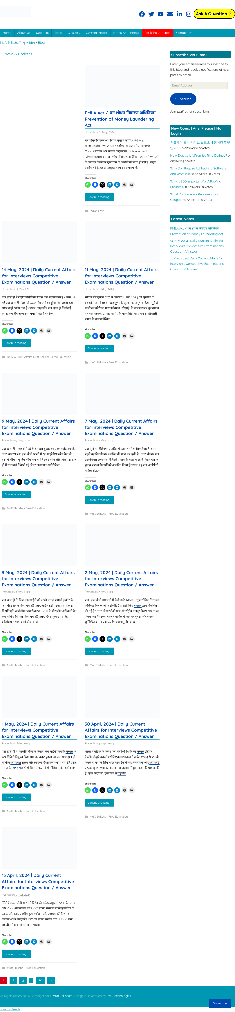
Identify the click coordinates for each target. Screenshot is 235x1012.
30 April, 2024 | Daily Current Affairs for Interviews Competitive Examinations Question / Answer (121, 730)
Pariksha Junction (157, 33)
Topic (58, 33)
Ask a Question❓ (214, 14)
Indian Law (97, 211)
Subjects (42, 33)
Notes (119, 33)
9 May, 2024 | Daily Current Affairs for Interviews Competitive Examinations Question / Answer (38, 427)
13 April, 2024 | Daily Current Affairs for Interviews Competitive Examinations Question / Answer (38, 881)
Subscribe (183, 99)
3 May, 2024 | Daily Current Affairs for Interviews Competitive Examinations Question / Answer (38, 579)
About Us (23, 33)
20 (40, 980)
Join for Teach (10, 1009)
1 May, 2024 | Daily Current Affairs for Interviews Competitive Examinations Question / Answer (38, 730)
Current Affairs (97, 33)
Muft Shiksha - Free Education (52, 357)
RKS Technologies (119, 996)
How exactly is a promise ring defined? (198, 155)
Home (7, 33)
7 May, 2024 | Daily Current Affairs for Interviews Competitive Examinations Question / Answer (121, 427)
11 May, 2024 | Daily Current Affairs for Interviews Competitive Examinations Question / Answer (122, 276)
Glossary (74, 33)
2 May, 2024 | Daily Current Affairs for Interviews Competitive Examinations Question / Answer (121, 579)
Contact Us (184, 33)
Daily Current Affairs (19, 357)
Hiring (134, 33)
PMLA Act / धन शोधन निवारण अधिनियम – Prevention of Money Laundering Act (122, 119)
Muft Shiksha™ (62, 996)
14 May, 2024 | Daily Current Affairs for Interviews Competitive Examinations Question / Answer (39, 276)
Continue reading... (99, 197)
